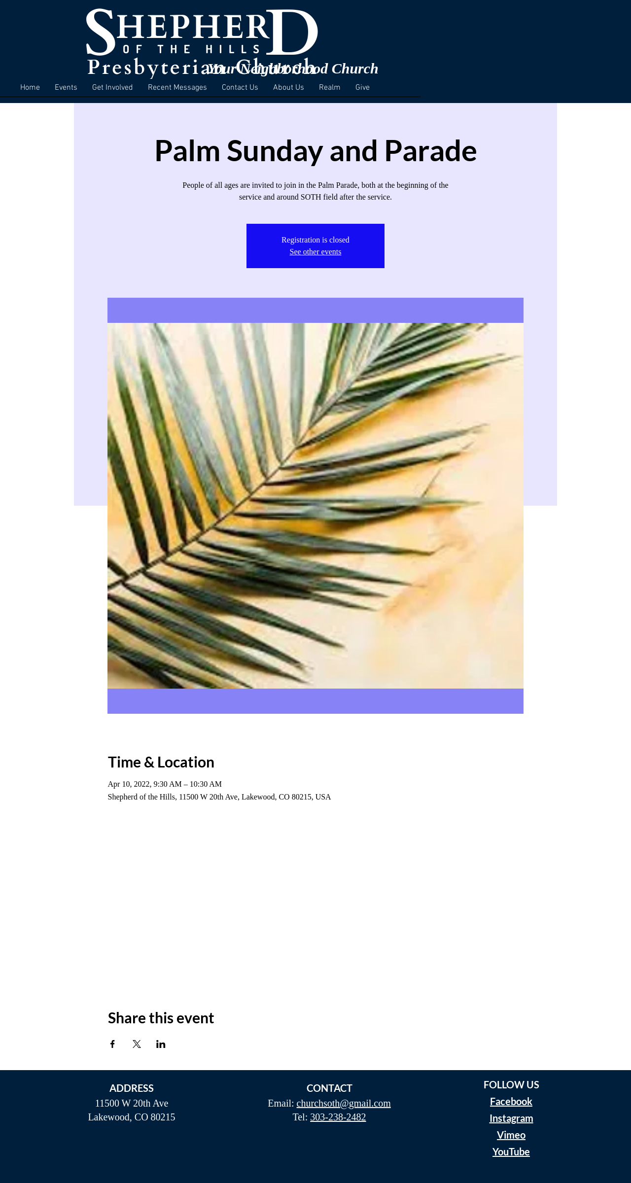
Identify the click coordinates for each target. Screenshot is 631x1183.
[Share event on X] (136, 1044)
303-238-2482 (338, 1117)
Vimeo (511, 1135)
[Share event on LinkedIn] (161, 1044)
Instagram (511, 1118)
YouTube (511, 1151)
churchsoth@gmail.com (344, 1103)
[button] (66, 91)
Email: (282, 1103)
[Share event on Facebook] (112, 1044)
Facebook (511, 1101)
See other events (316, 251)
